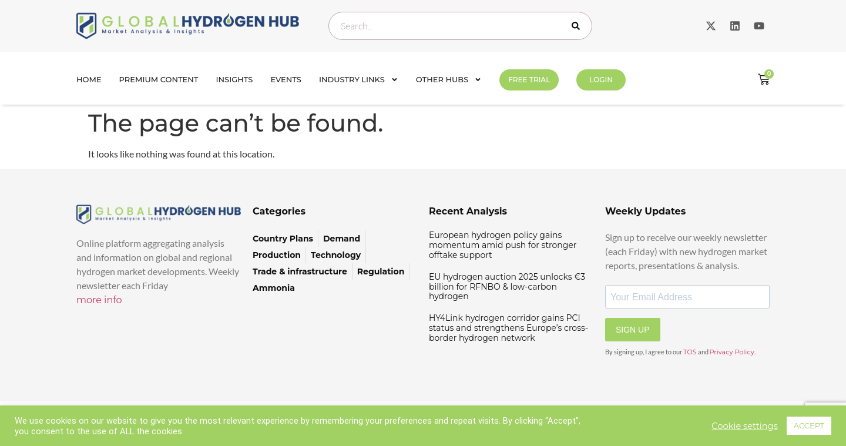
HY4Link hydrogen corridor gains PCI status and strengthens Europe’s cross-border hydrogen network (508, 328)
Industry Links (358, 79)
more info (99, 300)
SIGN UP (633, 329)
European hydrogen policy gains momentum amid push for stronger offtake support (502, 245)
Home (89, 79)
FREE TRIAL (529, 79)
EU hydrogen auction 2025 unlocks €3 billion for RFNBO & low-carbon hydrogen (507, 286)
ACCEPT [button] (809, 425)
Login (601, 79)
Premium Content (159, 79)
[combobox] (460, 26)
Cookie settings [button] (744, 426)
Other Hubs (449, 79)
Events (285, 79)
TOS (690, 352)
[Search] (578, 26)
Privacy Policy (732, 352)
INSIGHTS (234, 79)
